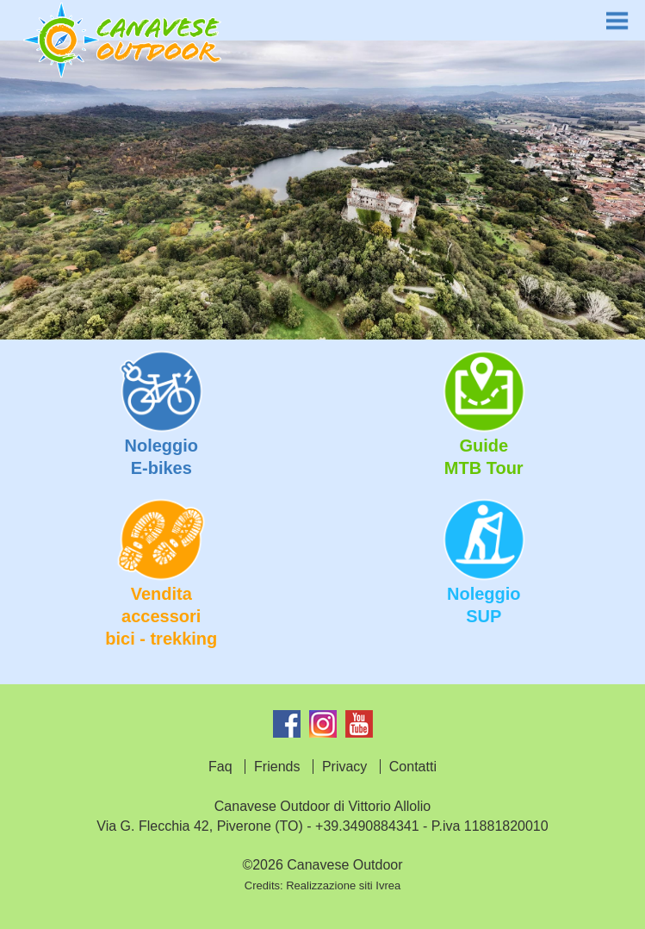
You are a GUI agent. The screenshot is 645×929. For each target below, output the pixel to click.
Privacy (344, 766)
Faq (220, 766)
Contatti (413, 766)
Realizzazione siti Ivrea (343, 885)
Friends (277, 766)
